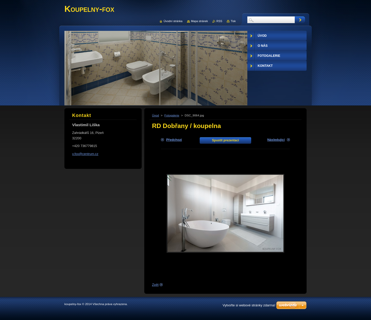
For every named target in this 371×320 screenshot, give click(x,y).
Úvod (155, 115)
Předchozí (174, 140)
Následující (276, 140)
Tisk (233, 21)
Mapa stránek (199, 21)
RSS (219, 21)
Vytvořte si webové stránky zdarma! (249, 305)
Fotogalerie (171, 115)
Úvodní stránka (173, 21)
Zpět (155, 285)
